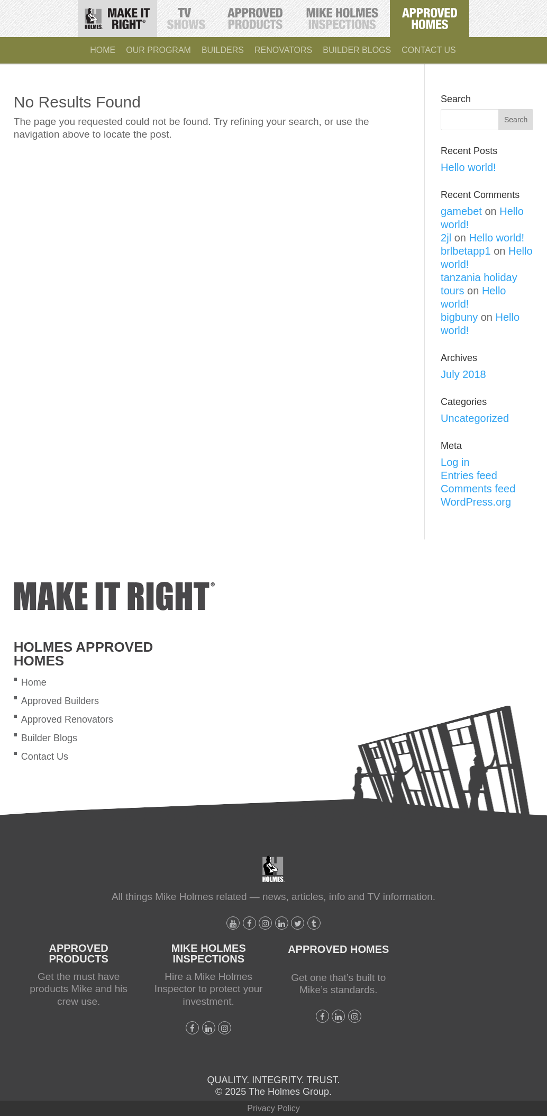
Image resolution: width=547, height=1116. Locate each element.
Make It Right (121, 15)
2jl (446, 238)
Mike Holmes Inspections (342, 15)
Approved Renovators (67, 719)
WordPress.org (476, 502)
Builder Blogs (357, 50)
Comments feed (478, 488)
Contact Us (429, 50)
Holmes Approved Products (255, 16)
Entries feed (469, 475)
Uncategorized (475, 418)
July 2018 (463, 374)
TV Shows (187, 15)
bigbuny (459, 317)
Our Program (158, 50)
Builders (223, 50)
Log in (455, 462)
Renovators (283, 50)
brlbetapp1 (466, 251)
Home (102, 50)
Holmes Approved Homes (433, 15)
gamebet (461, 211)
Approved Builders (60, 701)
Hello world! (468, 167)
